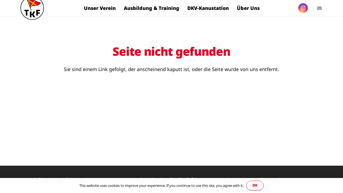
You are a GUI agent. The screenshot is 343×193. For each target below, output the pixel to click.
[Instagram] (303, 8)
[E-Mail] (319, 8)
